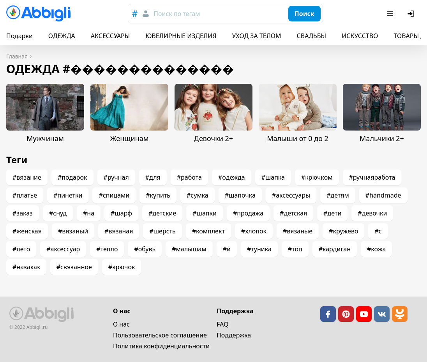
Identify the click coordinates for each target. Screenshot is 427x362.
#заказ (22, 213)
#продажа (248, 213)
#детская (293, 213)
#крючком (317, 177)
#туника (259, 249)
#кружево (343, 231)
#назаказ (26, 267)
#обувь (144, 249)
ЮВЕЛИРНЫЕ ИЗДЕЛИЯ (180, 36)
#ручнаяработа (372, 177)
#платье (24, 195)
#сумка (197, 195)
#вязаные (297, 231)
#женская (27, 231)
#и (227, 249)
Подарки (19, 36)
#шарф (121, 213)
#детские (162, 213)
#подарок (72, 177)
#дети (332, 213)
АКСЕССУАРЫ (110, 36)
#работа (189, 177)
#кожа (376, 249)
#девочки (372, 213)
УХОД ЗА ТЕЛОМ (256, 36)
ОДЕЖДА (61, 36)
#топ (295, 249)
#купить (158, 195)
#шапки (204, 213)
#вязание (26, 177)
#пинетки (67, 195)
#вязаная (118, 231)
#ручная (116, 177)
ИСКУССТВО (360, 36)
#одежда (231, 177)
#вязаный (73, 231)
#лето (21, 249)
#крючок (121, 267)
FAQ (222, 324)
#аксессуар (63, 249)
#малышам (189, 249)
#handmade (383, 195)
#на (88, 213)
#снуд (58, 213)
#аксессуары (291, 195)
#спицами (114, 195)
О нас (121, 324)
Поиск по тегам (177, 13)
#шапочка (240, 195)
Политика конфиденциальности (161, 346)
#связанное (74, 267)
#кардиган (335, 249)
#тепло (107, 249)
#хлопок (253, 231)
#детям (337, 195)
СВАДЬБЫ (311, 36)
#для (153, 177)
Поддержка (234, 335)
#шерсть (162, 231)
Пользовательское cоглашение (160, 335)
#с (377, 231)
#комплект (208, 231)
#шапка (273, 177)
